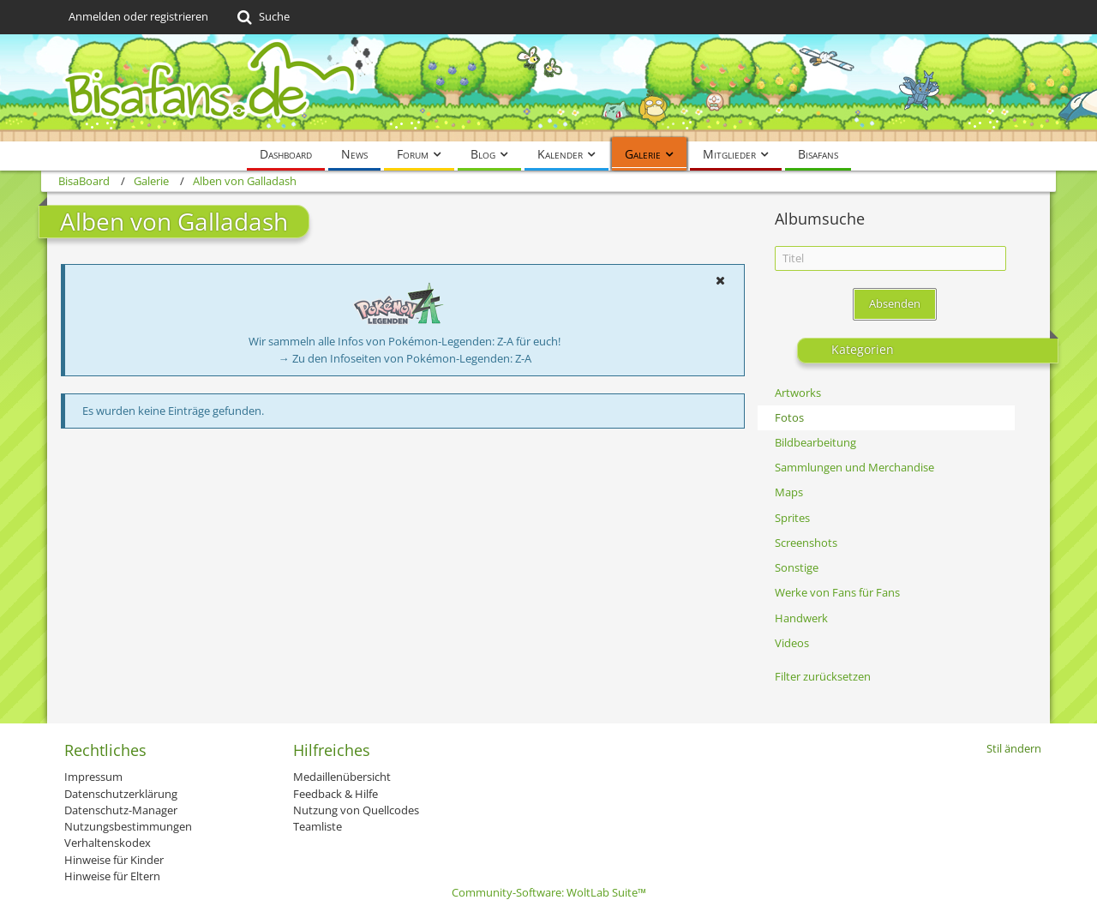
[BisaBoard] (548, 87)
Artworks (798, 392)
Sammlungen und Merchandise (854, 467)
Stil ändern (1013, 748)
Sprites (792, 517)
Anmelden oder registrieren (138, 16)
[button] (720, 280)
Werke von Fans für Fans (837, 592)
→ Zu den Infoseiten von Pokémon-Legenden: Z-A (405, 358)
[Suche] (262, 17)
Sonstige (796, 567)
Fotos (789, 417)
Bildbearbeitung (815, 442)
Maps (789, 492)
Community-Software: (549, 892)
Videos (792, 643)
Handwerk (801, 618)
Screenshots (806, 542)
